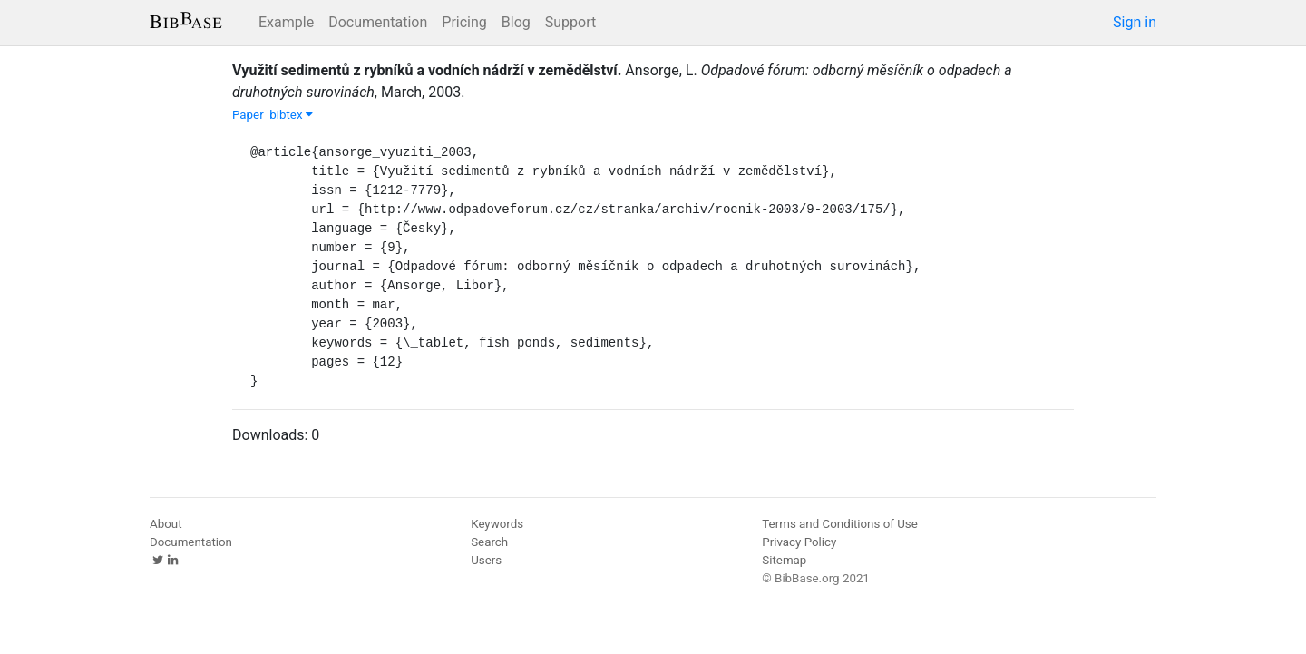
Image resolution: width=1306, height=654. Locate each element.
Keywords (497, 524)
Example (286, 22)
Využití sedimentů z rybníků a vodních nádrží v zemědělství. (426, 70)
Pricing (464, 22)
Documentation (377, 22)
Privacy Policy (799, 542)
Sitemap (784, 560)
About (166, 524)
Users (486, 560)
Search (489, 542)
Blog (516, 22)
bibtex (291, 115)
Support (570, 22)
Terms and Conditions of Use (839, 524)
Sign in (1134, 22)
